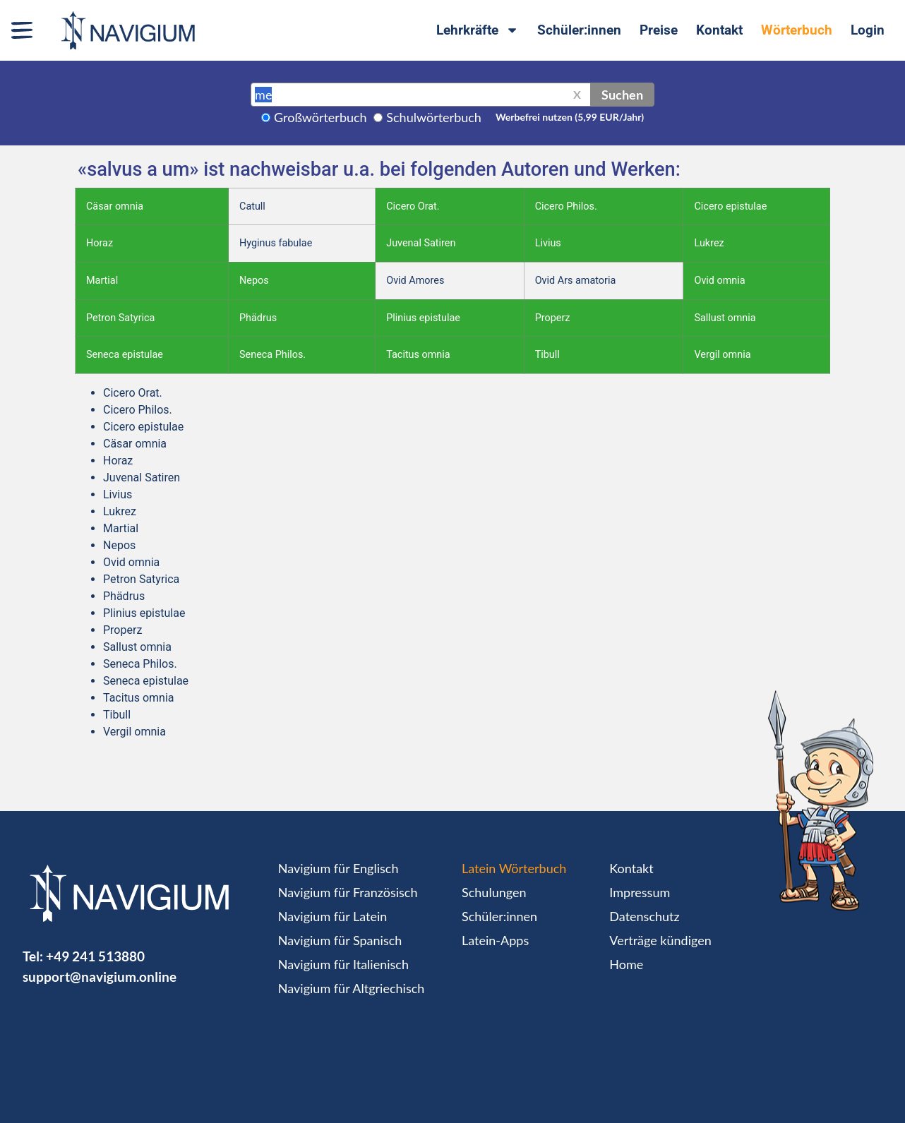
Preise (659, 30)
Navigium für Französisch (348, 892)
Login (868, 30)
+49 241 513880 (95, 956)
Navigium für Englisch (338, 868)
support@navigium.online (99, 976)
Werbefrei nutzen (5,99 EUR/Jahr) (570, 117)
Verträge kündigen (660, 940)
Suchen (622, 94)
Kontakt (719, 30)
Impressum (639, 892)
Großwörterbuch (320, 117)
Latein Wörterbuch (514, 868)
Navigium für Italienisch (343, 964)
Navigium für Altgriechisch (351, 988)
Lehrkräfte (477, 30)
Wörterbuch (796, 30)
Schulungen (494, 892)
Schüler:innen (579, 30)
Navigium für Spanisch (340, 940)
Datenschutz (644, 916)
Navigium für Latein (332, 916)
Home (626, 964)
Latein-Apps (495, 940)
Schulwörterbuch (433, 117)
